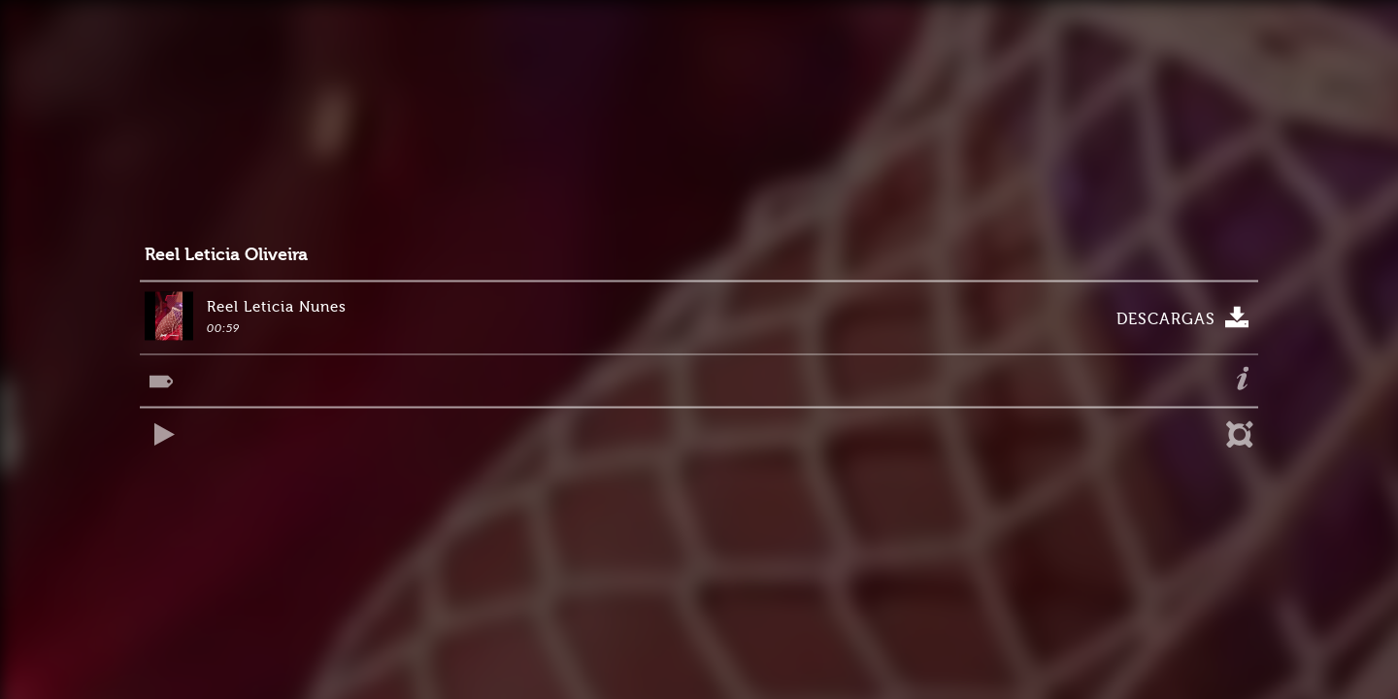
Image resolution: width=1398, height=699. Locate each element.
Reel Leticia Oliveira (226, 255)
